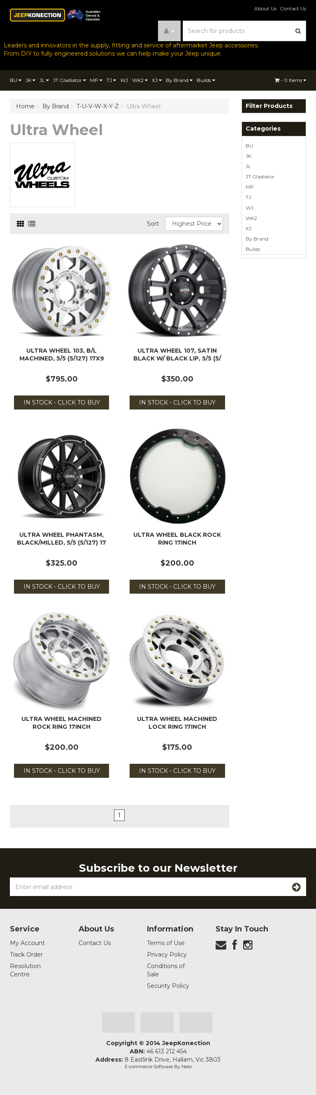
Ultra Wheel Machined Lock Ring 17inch (177, 722)
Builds (206, 80)
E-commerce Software (149, 1066)
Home (25, 106)
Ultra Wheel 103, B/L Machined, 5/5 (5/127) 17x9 (61, 354)
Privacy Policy (167, 954)
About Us (265, 8)
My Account (27, 943)
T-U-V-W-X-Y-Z (98, 106)
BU (15, 80)
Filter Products (269, 106)
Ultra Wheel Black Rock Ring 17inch (177, 538)
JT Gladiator (69, 80)
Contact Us (293, 8)
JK (30, 80)
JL (44, 80)
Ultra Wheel (143, 106)
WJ (124, 80)
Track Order (26, 954)
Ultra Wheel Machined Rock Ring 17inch (61, 722)
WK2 (140, 80)
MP (96, 80)
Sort (153, 223)
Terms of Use (166, 943)
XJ (157, 80)
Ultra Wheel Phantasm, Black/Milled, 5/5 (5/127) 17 (61, 538)
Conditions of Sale (166, 970)
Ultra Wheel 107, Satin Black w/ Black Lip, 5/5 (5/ (177, 354)
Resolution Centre (25, 970)
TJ (111, 80)
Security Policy (168, 986)
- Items (290, 80)
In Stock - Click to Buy (61, 402)
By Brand (179, 80)
